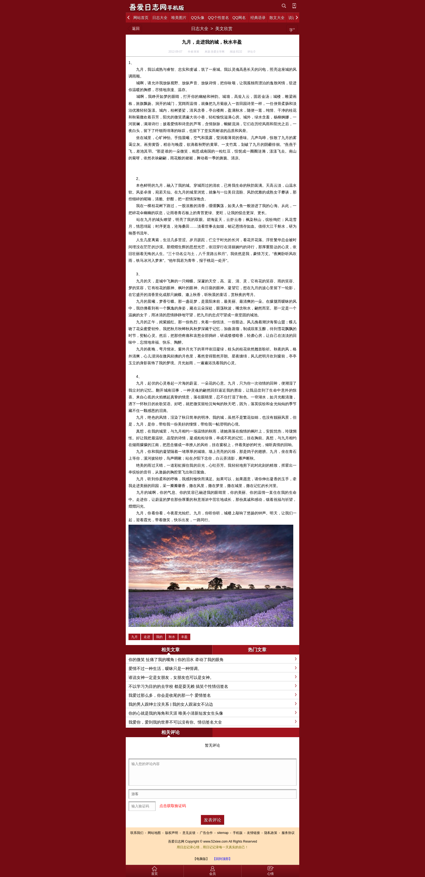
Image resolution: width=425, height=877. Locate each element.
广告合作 (206, 833)
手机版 (238, 833)
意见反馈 (188, 833)
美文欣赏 (224, 28)
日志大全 (199, 28)
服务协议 (288, 833)
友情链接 (253, 833)
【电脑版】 (201, 859)
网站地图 (154, 833)
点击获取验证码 (172, 806)
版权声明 (171, 833)
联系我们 (136, 833)
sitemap (222, 833)
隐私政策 (270, 833)
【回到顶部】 (222, 859)
